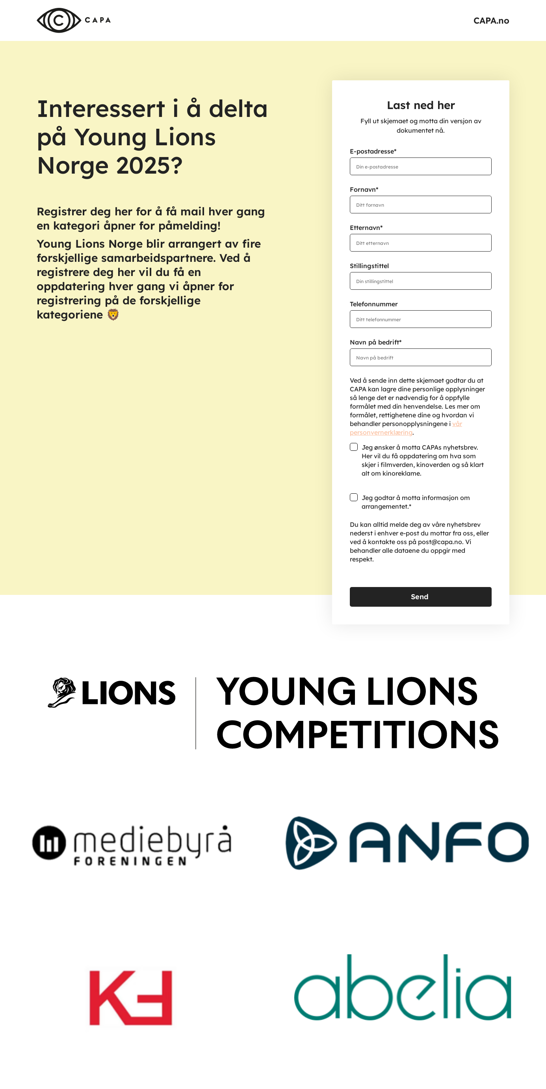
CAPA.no (491, 20)
